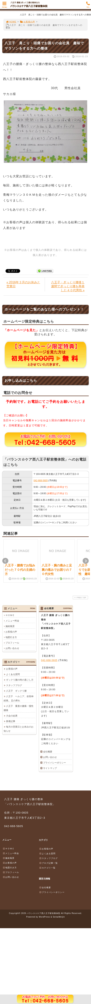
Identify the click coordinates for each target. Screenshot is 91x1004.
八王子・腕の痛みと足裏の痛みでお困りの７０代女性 (57, 570)
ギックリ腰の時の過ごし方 (19, 680)
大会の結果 (11, 715)
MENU (4, 5)
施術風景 (10, 626)
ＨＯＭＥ (10, 615)
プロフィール (12, 642)
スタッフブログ (14, 685)
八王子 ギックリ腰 (16, 691)
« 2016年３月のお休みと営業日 (23, 284)
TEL (88, 5)
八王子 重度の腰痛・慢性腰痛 (18, 708)
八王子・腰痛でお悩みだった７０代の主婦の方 (20, 570)
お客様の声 (27, 22)
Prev (5, 561)
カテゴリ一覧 (47, 867)
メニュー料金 (12, 620)
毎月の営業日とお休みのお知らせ (18, 728)
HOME (11, 22)
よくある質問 (13, 674)
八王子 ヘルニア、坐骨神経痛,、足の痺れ (18, 698)
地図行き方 (11, 637)
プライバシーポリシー (54, 762)
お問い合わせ (12, 648)
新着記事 (10, 721)
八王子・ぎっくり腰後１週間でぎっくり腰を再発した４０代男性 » (68, 286)
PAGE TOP (80, 597)
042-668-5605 (41, 480)
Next (86, 561)
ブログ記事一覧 (48, 863)
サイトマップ (50, 768)
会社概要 (47, 751)
